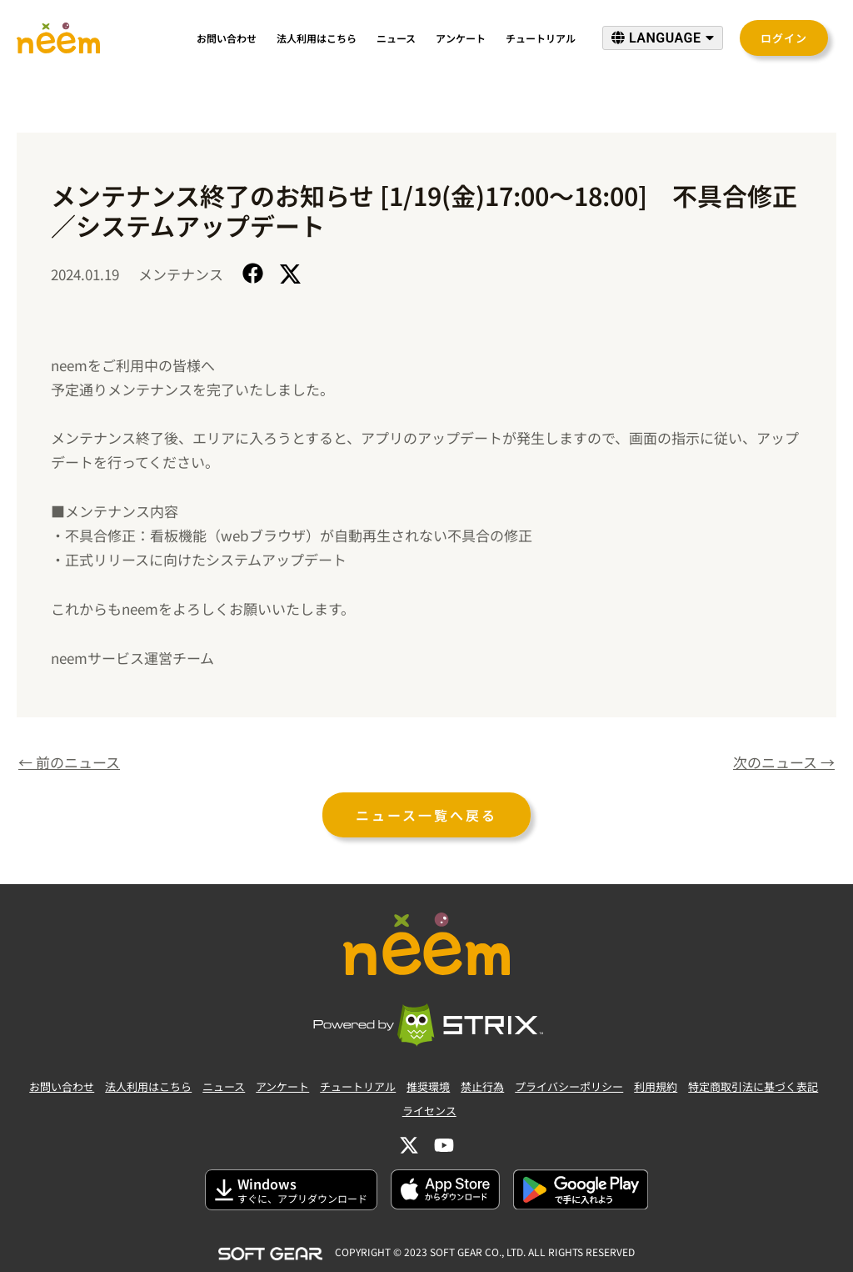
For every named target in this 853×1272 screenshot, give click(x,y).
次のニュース (784, 762)
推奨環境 (428, 1086)
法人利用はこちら (317, 38)
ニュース (396, 38)
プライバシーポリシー (569, 1086)
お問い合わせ (227, 38)
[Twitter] (409, 1145)
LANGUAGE (662, 38)
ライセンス (429, 1111)
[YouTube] (444, 1145)
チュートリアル (541, 38)
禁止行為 (482, 1086)
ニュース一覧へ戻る (426, 815)
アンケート (461, 38)
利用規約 (655, 1086)
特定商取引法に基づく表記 (753, 1086)
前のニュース (69, 762)
